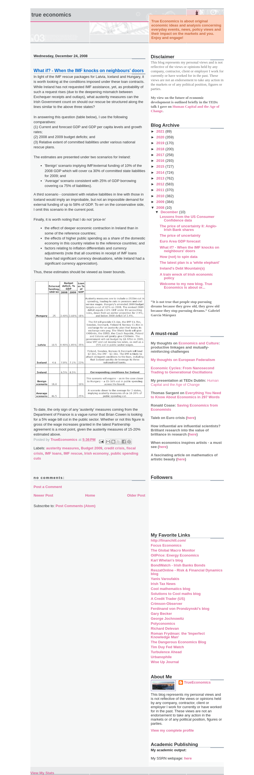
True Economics (51, 15)
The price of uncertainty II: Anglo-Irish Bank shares (188, 228)
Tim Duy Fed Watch (167, 647)
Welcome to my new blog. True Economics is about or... (186, 285)
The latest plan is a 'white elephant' (189, 262)
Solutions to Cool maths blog (176, 594)
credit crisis (114, 448)
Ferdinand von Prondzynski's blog (180, 609)
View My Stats (42, 773)
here (191, 418)
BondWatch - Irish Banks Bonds (178, 565)
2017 (161, 155)
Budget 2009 (91, 448)
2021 (161, 131)
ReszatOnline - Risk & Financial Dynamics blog (186, 572)
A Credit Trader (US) (168, 599)
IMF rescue (73, 453)
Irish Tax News (163, 584)
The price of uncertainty (180, 235)
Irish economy (96, 453)
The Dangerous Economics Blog (178, 642)
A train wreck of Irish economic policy (186, 276)
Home (90, 495)
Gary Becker (161, 613)
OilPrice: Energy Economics (175, 555)
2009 (161, 202)
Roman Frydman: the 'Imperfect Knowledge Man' (178, 635)
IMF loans (53, 453)
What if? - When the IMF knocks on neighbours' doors (189, 249)
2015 (161, 166)
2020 (161, 137)
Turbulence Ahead (166, 652)
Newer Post (43, 495)
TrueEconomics (197, 682)
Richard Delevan (165, 628)
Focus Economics (166, 545)
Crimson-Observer (166, 604)
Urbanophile (161, 657)
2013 (161, 178)
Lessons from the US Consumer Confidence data (187, 218)
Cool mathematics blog (170, 589)
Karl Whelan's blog (167, 560)
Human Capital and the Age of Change (185, 382)
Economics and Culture (199, 343)
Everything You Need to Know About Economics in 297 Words (186, 395)
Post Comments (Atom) (75, 506)
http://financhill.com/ (168, 540)
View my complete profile (172, 730)
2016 (161, 161)
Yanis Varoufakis (165, 579)
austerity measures (62, 448)
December (170, 212)
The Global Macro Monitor (173, 550)
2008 (161, 207)
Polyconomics (163, 623)
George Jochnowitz (167, 618)
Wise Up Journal (165, 662)
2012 (161, 184)
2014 (161, 172)
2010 (161, 196)
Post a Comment (48, 487)
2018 (161, 149)
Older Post (136, 495)
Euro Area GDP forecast (180, 241)
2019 (161, 143)
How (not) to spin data (178, 257)
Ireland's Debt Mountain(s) (182, 268)
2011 (161, 190)
